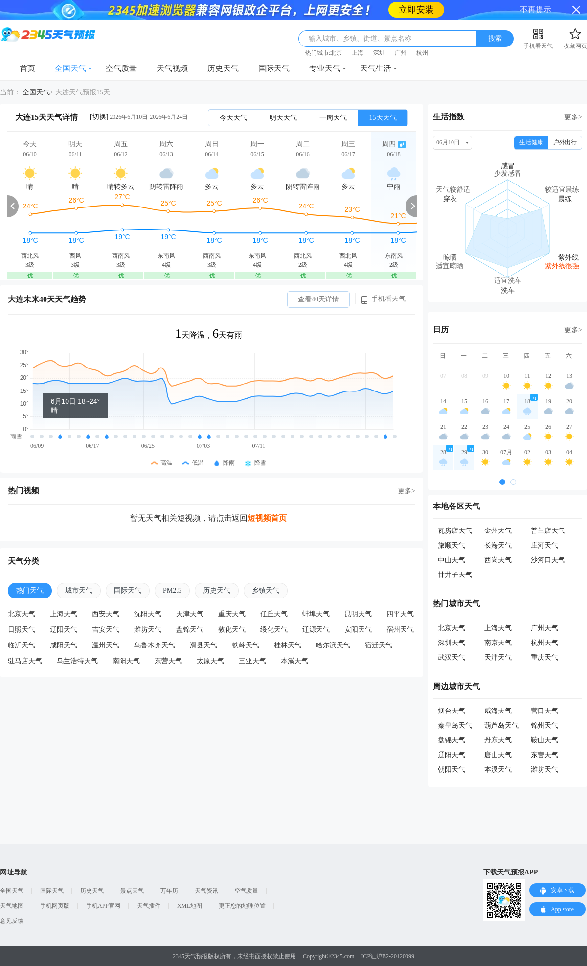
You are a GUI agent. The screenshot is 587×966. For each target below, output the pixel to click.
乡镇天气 (265, 590)
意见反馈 (11, 921)
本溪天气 (294, 661)
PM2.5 (172, 590)
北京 (336, 52)
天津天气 (189, 614)
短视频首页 (267, 518)
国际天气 (274, 68)
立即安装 (416, 10)
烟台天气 (451, 710)
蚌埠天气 (316, 614)
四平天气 (400, 614)
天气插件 (148, 905)
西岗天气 (498, 560)
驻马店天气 (25, 661)
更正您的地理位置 (242, 905)
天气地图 (11, 905)
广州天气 (544, 628)
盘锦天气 (189, 629)
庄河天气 (544, 545)
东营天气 (168, 661)
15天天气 (383, 117)
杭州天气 (544, 642)
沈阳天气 (147, 614)
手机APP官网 (103, 905)
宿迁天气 (378, 645)
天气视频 (172, 68)
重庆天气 (232, 614)
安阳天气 (358, 629)
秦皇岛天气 (455, 725)
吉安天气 (105, 629)
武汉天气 (451, 657)
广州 (400, 52)
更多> (406, 491)
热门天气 (30, 590)
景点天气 (132, 890)
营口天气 (544, 710)
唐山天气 (498, 755)
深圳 (379, 52)
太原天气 (210, 661)
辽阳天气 (63, 629)
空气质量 (121, 68)
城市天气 (78, 590)
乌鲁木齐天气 (154, 645)
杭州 (422, 52)
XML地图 (189, 905)
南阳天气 (126, 661)
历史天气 (223, 68)
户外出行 (565, 142)
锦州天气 (544, 725)
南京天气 (498, 642)
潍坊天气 (147, 629)
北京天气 (21, 614)
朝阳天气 (451, 769)
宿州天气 (400, 629)
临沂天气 (21, 645)
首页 (27, 68)
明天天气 (283, 117)
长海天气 (498, 545)
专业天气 (324, 68)
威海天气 (498, 710)
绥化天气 (274, 629)
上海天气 (63, 614)
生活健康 (531, 142)
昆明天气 (358, 614)
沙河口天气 (548, 560)
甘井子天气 (455, 574)
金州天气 (498, 530)
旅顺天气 (451, 545)
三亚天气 (252, 661)
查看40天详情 (318, 299)
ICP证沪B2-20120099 (387, 956)
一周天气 (333, 117)
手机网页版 (54, 905)
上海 (357, 52)
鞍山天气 (544, 740)
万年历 (169, 890)
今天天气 (233, 117)
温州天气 (105, 645)
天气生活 (375, 68)
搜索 (495, 38)
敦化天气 (232, 629)
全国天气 (70, 68)
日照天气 (21, 629)
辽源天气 (316, 629)
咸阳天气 (63, 645)
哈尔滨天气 (333, 645)
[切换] (99, 116)
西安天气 (105, 614)
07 (443, 375)
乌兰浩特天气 (77, 661)
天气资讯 (206, 890)
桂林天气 (287, 645)
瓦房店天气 (455, 530)
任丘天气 (274, 614)
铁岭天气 (245, 645)
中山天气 (451, 560)
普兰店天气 (548, 530)
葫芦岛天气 (501, 725)
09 (485, 375)
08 (464, 375)
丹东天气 (498, 740)
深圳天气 (451, 642)
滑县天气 (203, 645)
